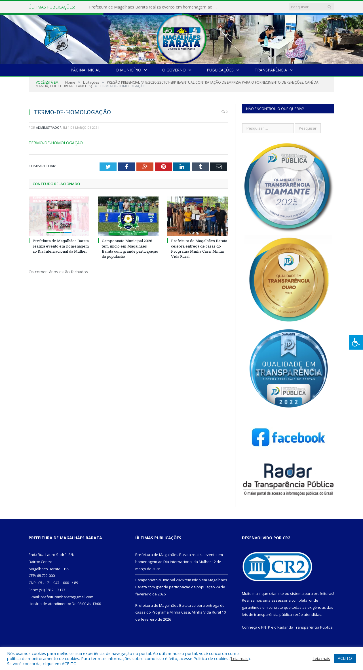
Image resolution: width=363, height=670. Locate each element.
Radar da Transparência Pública (305, 627)
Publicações (220, 70)
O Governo (174, 70)
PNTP (265, 627)
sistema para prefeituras (311, 593)
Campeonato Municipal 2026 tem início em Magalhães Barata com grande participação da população (130, 248)
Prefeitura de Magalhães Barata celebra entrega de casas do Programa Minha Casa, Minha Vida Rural (199, 248)
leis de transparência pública (267, 614)
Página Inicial (85, 70)
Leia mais (239, 658)
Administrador (49, 127)
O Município (128, 70)
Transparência (271, 70)
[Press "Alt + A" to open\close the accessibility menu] (356, 342)
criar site (276, 593)
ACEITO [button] (345, 658)
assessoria (281, 600)
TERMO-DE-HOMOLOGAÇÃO (56, 142)
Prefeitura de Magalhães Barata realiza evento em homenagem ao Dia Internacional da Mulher (154, 7)
